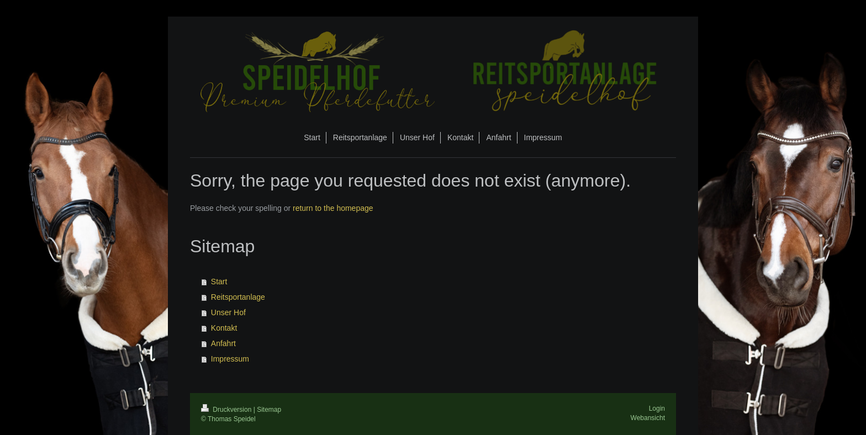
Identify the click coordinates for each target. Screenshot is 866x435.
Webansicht (648, 418)
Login (657, 408)
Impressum (230, 358)
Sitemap (269, 409)
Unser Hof (228, 312)
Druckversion (227, 409)
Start (219, 281)
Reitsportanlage (238, 297)
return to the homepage (333, 208)
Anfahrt (223, 343)
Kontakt (224, 327)
